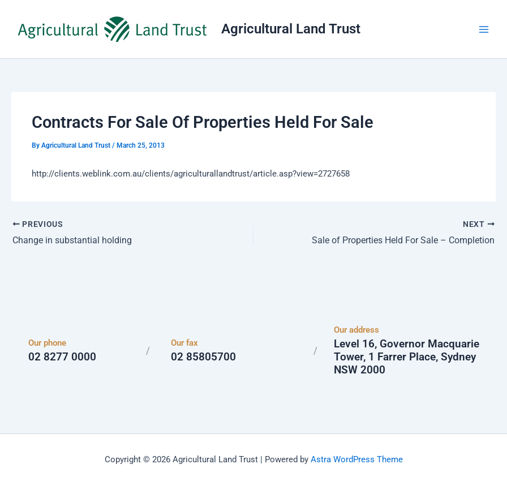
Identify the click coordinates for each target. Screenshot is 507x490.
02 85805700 (203, 356)
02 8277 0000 (62, 356)
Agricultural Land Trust (290, 29)
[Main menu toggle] (484, 29)
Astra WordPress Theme (357, 459)
